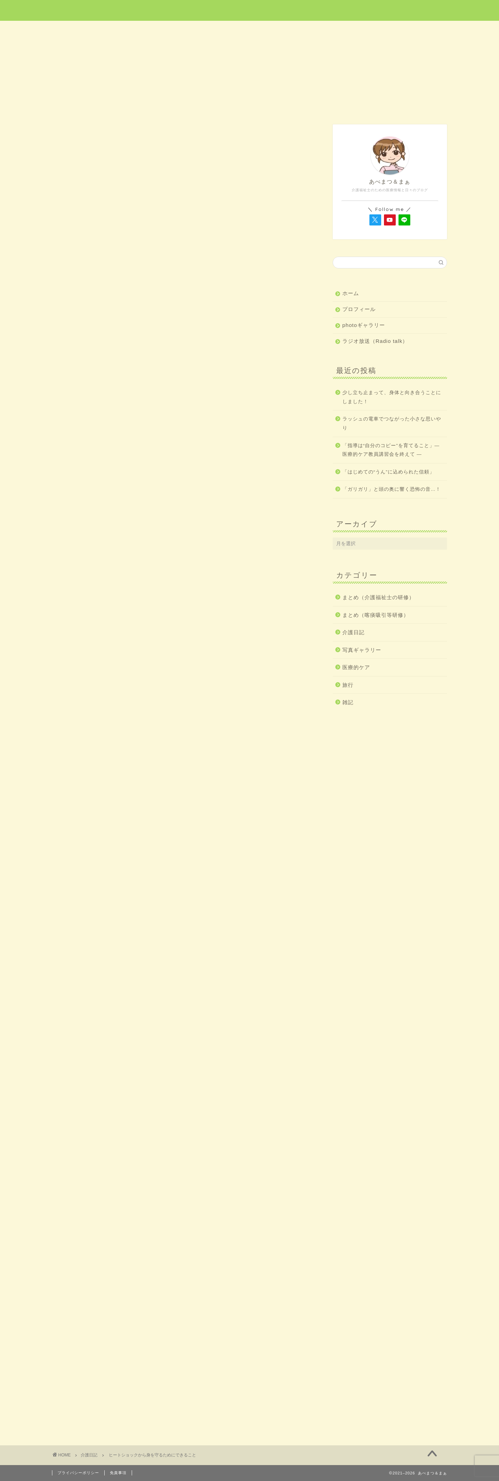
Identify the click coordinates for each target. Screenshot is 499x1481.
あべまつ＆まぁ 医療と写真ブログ (249, 10)
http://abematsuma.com (121, 1216)
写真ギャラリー (361, 650)
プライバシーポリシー (78, 1473)
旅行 (250, 30)
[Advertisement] (182, 303)
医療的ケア (171, 30)
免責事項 (118, 1473)
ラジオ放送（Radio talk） (375, 341)
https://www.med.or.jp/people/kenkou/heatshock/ (170, 1059)
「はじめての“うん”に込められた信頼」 (388, 472)
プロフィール (359, 309)
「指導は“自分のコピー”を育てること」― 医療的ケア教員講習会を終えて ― (391, 450)
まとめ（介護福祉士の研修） (378, 597)
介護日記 (328, 30)
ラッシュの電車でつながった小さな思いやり (391, 423)
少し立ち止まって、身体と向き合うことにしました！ (391, 397)
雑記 (408, 30)
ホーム (91, 30)
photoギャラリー (363, 325)
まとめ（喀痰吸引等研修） (375, 615)
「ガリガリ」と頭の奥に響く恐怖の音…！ (391, 489)
